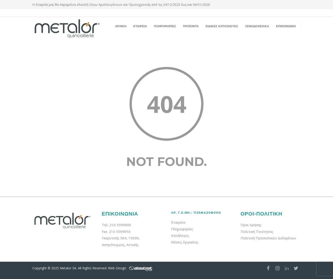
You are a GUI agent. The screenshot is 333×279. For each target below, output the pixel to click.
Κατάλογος (180, 235)
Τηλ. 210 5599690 (116, 224)
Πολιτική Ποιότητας (256, 231)
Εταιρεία (178, 222)
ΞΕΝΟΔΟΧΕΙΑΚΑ (257, 26)
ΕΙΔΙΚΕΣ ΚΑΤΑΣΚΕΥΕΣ (222, 26)
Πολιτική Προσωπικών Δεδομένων (268, 238)
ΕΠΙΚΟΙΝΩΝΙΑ (286, 26)
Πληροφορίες (182, 229)
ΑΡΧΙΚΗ (120, 26)
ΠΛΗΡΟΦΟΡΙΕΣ (165, 26)
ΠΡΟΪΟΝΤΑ (191, 26)
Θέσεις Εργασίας (184, 242)
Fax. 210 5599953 (116, 231)
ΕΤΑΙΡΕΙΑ (140, 26)
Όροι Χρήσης (251, 224)
